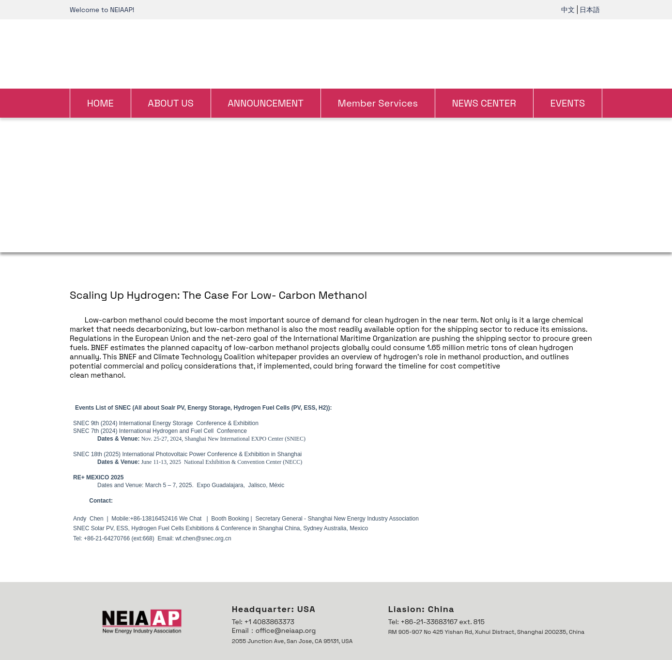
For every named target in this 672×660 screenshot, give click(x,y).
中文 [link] (568, 9)
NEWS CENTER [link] (484, 103)
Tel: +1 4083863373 (263, 621)
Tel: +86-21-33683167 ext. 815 (436, 621)
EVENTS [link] (567, 103)
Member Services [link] (378, 103)
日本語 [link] (590, 9)
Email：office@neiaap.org (274, 630)
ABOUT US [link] (171, 103)
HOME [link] (100, 103)
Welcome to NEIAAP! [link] (102, 9)
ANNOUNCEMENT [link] (266, 103)
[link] (336, 52)
